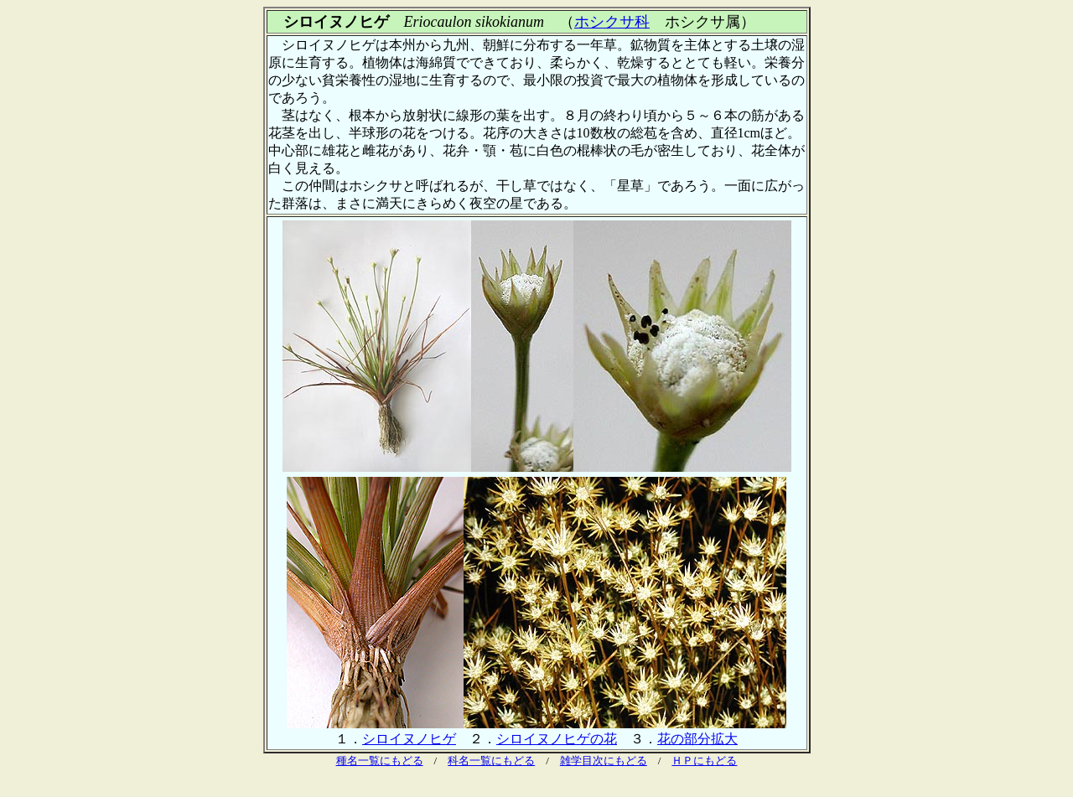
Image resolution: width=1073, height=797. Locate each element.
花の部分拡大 (697, 739)
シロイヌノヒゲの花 (556, 739)
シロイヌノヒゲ (409, 739)
